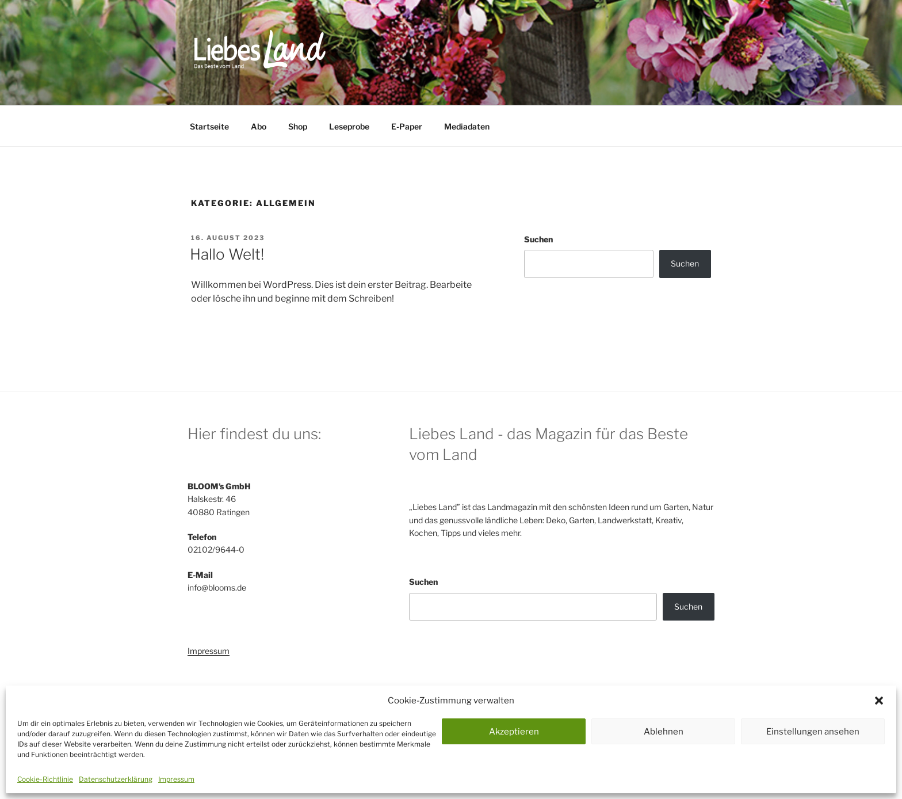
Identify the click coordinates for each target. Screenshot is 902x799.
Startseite (209, 126)
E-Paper (406, 126)
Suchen (538, 239)
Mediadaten (467, 126)
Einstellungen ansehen (812, 731)
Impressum (176, 779)
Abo (258, 126)
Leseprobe (349, 126)
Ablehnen (663, 731)
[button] (879, 700)
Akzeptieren (514, 731)
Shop (297, 126)
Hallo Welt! (227, 254)
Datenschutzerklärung (115, 779)
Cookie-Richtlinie (45, 779)
